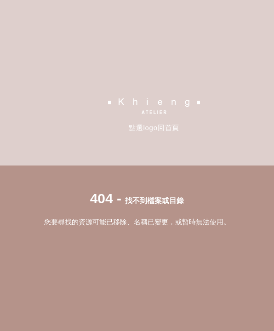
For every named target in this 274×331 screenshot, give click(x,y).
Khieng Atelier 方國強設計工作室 (154, 106)
